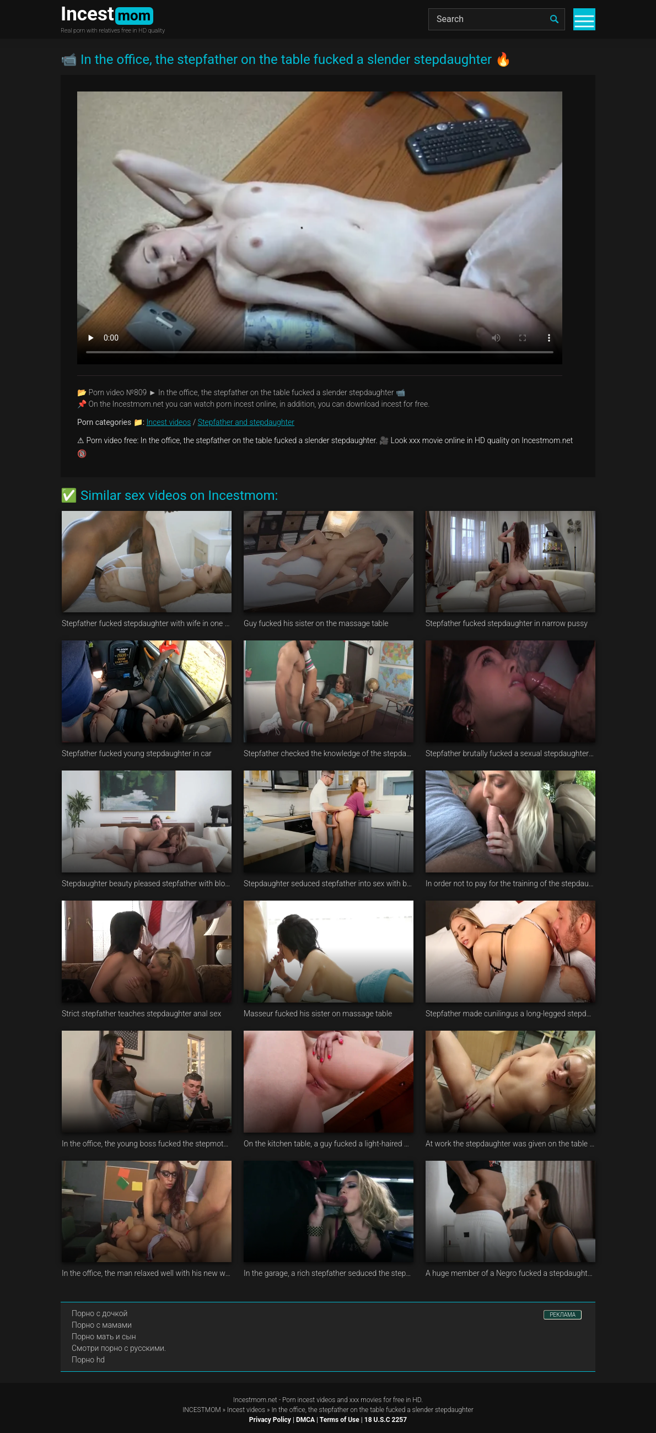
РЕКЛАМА (563, 1315)
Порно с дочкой (99, 1313)
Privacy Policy (270, 1420)
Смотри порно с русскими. (119, 1348)
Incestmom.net (255, 1400)
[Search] (496, 19)
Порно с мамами (102, 1325)
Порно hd (88, 1359)
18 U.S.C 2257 (385, 1420)
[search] (554, 19)
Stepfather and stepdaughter (246, 422)
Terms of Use (339, 1420)
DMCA (305, 1420)
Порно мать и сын (104, 1336)
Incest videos (169, 422)
